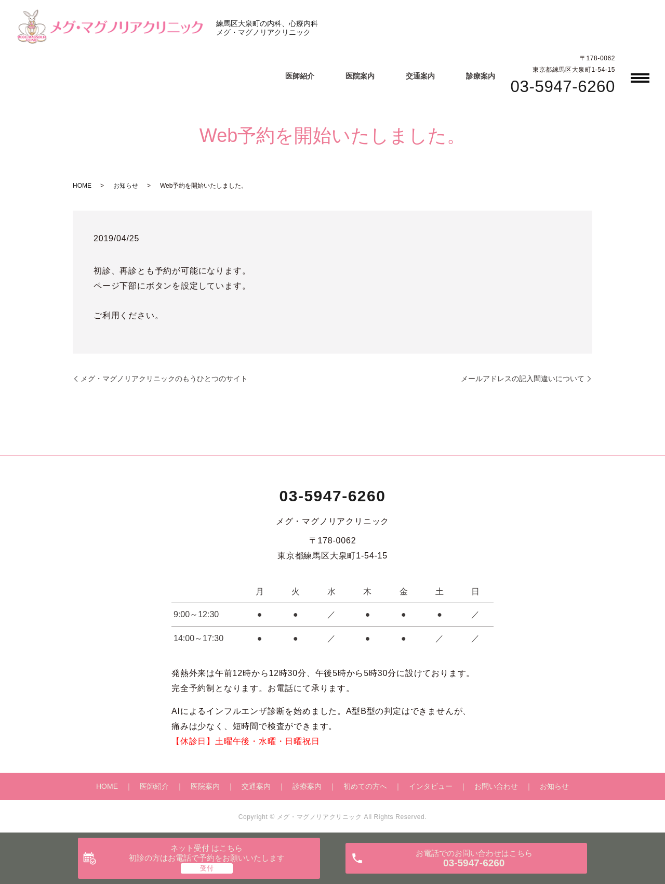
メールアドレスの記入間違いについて (522, 378)
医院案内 (360, 76)
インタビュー (431, 786)
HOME (82, 185)
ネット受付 (207, 853)
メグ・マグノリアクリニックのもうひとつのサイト (164, 378)
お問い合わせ (496, 786)
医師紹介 (299, 76)
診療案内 (480, 76)
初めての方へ (365, 786)
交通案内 (420, 76)
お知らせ (125, 185)
